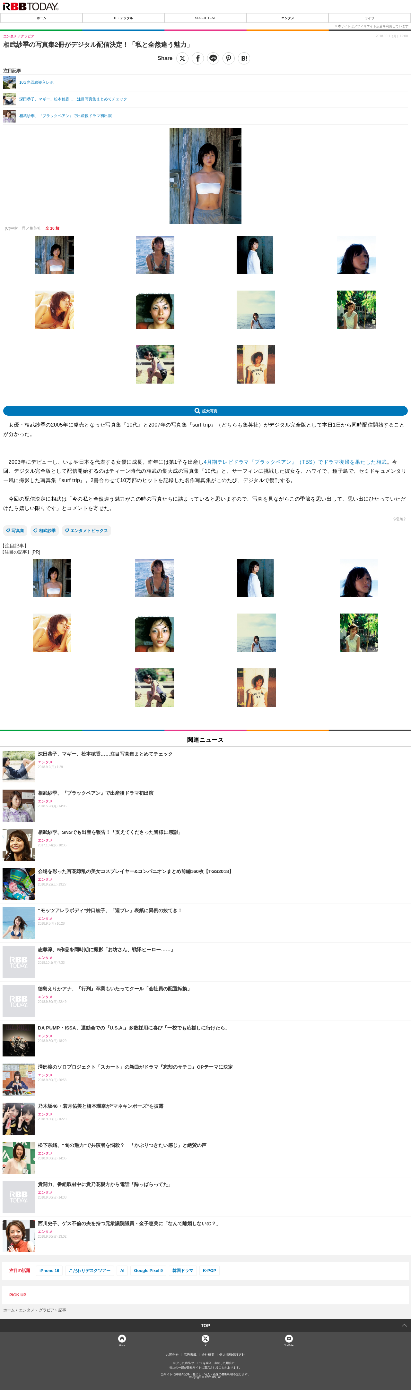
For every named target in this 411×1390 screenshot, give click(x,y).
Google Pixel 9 (148, 1270)
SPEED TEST (205, 18)
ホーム (41, 18)
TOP (205, 1325)
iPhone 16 (49, 1270)
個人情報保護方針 (232, 1354)
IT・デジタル (123, 18)
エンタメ (287, 18)
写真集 (18, 530)
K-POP (209, 1270)
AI (122, 1270)
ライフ (369, 18)
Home (122, 1344)
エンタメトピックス (89, 530)
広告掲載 (190, 1354)
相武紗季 (47, 530)
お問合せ (172, 1354)
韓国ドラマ (182, 1270)
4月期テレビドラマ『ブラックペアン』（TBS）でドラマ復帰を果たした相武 (295, 462)
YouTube (289, 1344)
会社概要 (208, 1354)
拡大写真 (209, 411)
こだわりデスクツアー (89, 1270)
